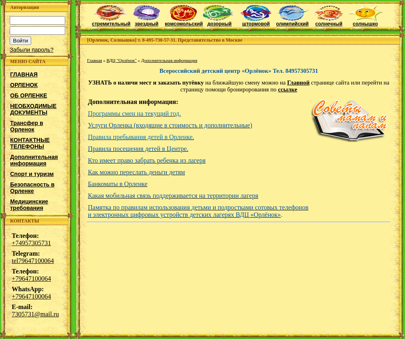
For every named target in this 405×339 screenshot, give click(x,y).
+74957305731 (31, 242)
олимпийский (292, 22)
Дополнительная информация (34, 160)
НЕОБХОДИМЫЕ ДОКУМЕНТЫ (33, 109)
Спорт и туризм (32, 174)
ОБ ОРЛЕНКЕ (28, 95)
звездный (147, 22)
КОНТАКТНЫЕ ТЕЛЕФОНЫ (30, 143)
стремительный (111, 22)
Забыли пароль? (31, 50)
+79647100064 (31, 278)
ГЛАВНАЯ (24, 74)
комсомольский (184, 22)
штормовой (256, 22)
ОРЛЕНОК (24, 85)
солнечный (329, 22)
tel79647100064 (33, 260)
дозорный (219, 22)
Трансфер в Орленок (26, 126)
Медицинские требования (29, 204)
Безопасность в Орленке (32, 187)
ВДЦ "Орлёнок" (122, 60)
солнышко (365, 22)
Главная (94, 60)
